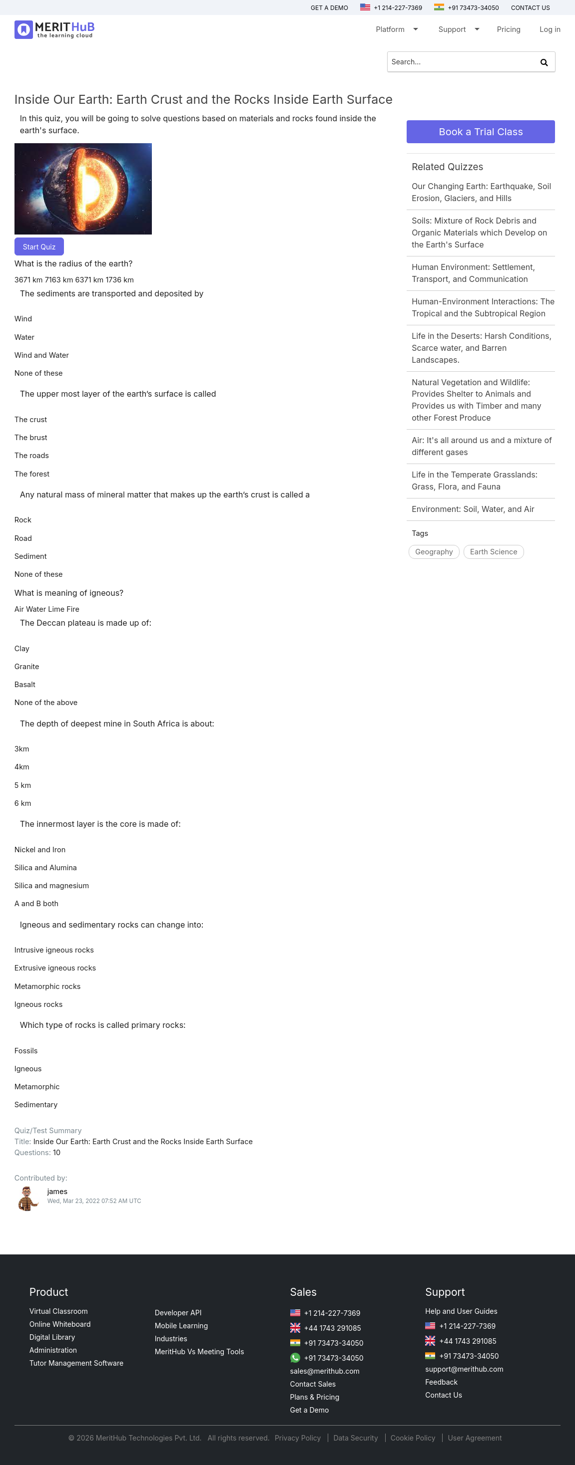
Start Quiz (39, 247)
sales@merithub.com (325, 1371)
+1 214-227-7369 (391, 7)
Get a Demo (329, 7)
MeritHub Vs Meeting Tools (199, 1351)
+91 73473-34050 (466, 7)
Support (458, 31)
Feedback (441, 1382)
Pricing (509, 29)
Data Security (356, 1438)
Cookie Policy (413, 1438)
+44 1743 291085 (325, 1328)
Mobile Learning (181, 1325)
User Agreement (475, 1438)
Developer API (178, 1312)
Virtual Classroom (58, 1311)
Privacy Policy (299, 1438)
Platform (396, 31)
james (57, 1191)
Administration (53, 1350)
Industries (171, 1338)
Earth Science (494, 551)
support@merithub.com (464, 1369)
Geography (434, 551)
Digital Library (52, 1337)
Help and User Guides (461, 1311)
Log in (550, 29)
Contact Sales (313, 1384)
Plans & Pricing (315, 1397)
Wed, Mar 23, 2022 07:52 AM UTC (94, 1201)
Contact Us (443, 1395)
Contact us (530, 7)
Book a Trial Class (481, 132)
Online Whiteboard (60, 1324)
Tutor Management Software (76, 1363)
